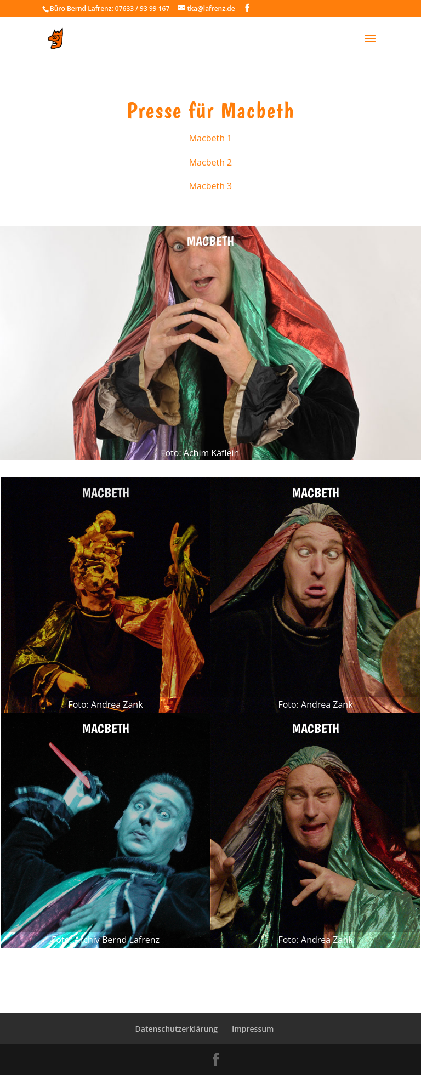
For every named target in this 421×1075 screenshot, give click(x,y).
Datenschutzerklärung (176, 1028)
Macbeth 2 (210, 162)
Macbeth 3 (210, 186)
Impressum (253, 1028)
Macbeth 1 (210, 138)
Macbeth (210, 241)
